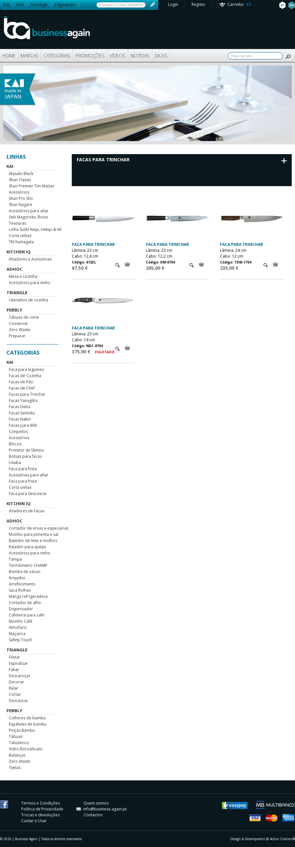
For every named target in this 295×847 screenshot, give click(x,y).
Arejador (17, 578)
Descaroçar (19, 676)
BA (6, 5)
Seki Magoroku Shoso (28, 217)
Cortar (15, 694)
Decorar (16, 682)
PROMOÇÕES (89, 55)
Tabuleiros (19, 742)
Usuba (15, 462)
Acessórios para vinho (29, 282)
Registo (198, 4)
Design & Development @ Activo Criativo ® (262, 838)
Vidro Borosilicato (25, 749)
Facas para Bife (23, 425)
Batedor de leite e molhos (33, 540)
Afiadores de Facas (26, 511)
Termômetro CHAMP (28, 565)
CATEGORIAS (56, 55)
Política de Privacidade (42, 809)
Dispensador (21, 609)
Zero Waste (19, 329)
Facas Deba (19, 406)
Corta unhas (20, 235)
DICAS (161, 55)
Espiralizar (18, 663)
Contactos (93, 815)
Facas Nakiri (20, 419)
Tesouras (17, 223)
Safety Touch (20, 640)
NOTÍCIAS (140, 55)
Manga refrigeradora (28, 596)
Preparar (17, 336)
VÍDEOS (117, 55)
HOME (9, 55)
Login (173, 4)
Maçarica (17, 633)
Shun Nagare (20, 204)
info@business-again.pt (101, 809)
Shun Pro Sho (21, 198)
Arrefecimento (22, 584)
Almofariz (18, 627)
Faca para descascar (28, 493)
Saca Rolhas (20, 590)
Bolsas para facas (25, 456)
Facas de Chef (22, 388)
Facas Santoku (22, 413)
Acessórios (19, 192)
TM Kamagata (21, 242)
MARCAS (30, 55)
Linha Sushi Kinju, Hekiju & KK (35, 229)
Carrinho (239, 4)
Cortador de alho (25, 602)
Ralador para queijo (27, 547)
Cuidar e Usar (34, 820)
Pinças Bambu (22, 730)
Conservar (18, 323)
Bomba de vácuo (24, 571)
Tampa (15, 559)
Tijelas (15, 767)
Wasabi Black (21, 173)
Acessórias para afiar (28, 475)
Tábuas (16, 736)
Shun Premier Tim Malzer (31, 186)
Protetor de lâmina (26, 450)
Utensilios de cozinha (28, 300)
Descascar (18, 700)
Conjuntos (18, 431)
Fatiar (14, 669)
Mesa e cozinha (23, 276)
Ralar (13, 688)
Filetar (14, 657)
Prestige (39, 5)
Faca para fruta (23, 468)
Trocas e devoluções (40, 815)
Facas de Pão (21, 382)
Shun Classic (20, 180)
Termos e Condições (40, 803)
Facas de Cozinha (25, 375)
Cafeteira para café (26, 615)
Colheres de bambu (27, 718)
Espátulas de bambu (28, 724)
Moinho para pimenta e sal (33, 534)
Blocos (15, 444)
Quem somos (96, 803)
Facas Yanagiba (23, 400)
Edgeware (64, 5)
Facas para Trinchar (27, 394)
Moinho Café (20, 621)
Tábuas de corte (24, 317)
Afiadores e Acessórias (30, 259)
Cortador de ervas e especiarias (39, 528)
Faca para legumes (26, 369)
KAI (19, 5)
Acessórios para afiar (29, 211)
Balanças (17, 755)
